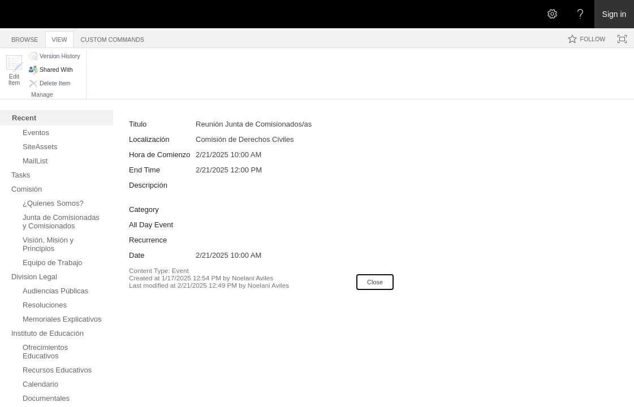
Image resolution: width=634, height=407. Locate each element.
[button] (14, 70)
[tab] (24, 37)
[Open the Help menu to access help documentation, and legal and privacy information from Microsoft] (580, 14)
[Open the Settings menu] (552, 14)
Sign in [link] (614, 14)
